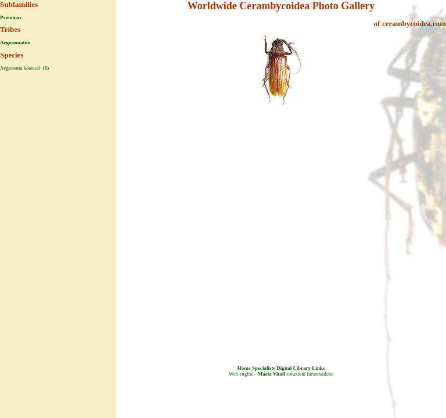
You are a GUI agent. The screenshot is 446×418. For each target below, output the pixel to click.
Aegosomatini (15, 42)
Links (318, 368)
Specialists (263, 368)
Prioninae (11, 17)
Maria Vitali (271, 374)
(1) (45, 68)
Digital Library (293, 368)
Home (244, 368)
